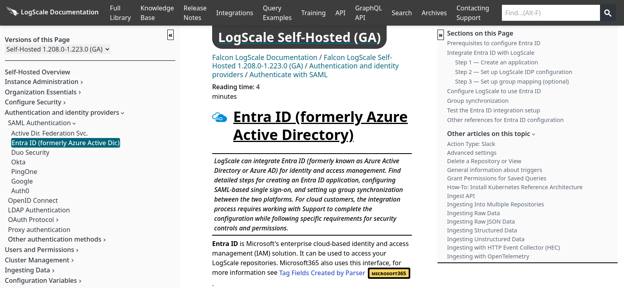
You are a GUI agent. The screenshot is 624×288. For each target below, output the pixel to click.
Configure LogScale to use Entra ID (494, 91)
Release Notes (195, 13)
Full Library (120, 13)
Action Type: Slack (471, 144)
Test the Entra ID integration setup (493, 110)
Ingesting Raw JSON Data (481, 221)
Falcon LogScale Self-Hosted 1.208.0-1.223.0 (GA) (302, 61)
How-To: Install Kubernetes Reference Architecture (515, 187)
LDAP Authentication (39, 210)
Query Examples (277, 13)
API (340, 12)
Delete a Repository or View (484, 161)
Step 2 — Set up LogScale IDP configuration (513, 72)
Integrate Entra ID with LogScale (490, 52)
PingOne (24, 171)
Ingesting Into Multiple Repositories (495, 204)
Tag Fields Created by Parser (344, 272)
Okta (18, 162)
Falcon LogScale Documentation (264, 57)
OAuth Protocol (31, 219)
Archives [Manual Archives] (434, 12)
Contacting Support (472, 13)
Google (22, 181)
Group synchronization (478, 100)
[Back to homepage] (52, 12)
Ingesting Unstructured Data (486, 239)
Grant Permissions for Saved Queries (496, 178)
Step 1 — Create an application (496, 62)
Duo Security (30, 152)
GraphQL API (368, 13)
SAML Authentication (39, 122)
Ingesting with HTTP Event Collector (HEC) (503, 247)
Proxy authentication (39, 229)
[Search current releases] (551, 13)
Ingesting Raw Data (473, 213)
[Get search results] (608, 12)
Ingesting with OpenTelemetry (488, 256)
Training (313, 12)
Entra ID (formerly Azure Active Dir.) (66, 142)
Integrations (234, 12)
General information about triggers (494, 170)
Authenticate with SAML (288, 74)
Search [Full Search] (402, 12)
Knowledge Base (157, 13)
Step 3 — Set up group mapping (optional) (512, 81)
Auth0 (20, 190)
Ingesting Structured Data (482, 230)
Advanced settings (472, 152)
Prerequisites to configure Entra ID (493, 43)
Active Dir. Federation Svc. (49, 133)
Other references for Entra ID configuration (505, 120)
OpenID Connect (33, 200)
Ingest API (461, 196)
